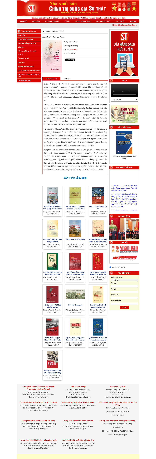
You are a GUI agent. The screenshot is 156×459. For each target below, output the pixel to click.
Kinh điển (21, 35)
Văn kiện (21, 47)
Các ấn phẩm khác (24, 80)
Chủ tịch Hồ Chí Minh (25, 39)
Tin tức (67, 21)
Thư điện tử (120, 21)
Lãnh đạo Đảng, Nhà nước (27, 43)
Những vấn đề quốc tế (26, 67)
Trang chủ (23, 21)
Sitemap (133, 21)
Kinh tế (20, 55)
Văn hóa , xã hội (23, 59)
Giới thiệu (36, 21)
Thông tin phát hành (82, 21)
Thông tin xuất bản (52, 21)
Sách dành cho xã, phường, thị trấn (28, 75)
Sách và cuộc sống (103, 21)
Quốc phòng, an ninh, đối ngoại (29, 70)
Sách (48, 31)
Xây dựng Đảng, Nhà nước (27, 51)
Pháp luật (21, 63)
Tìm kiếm (124, 307)
